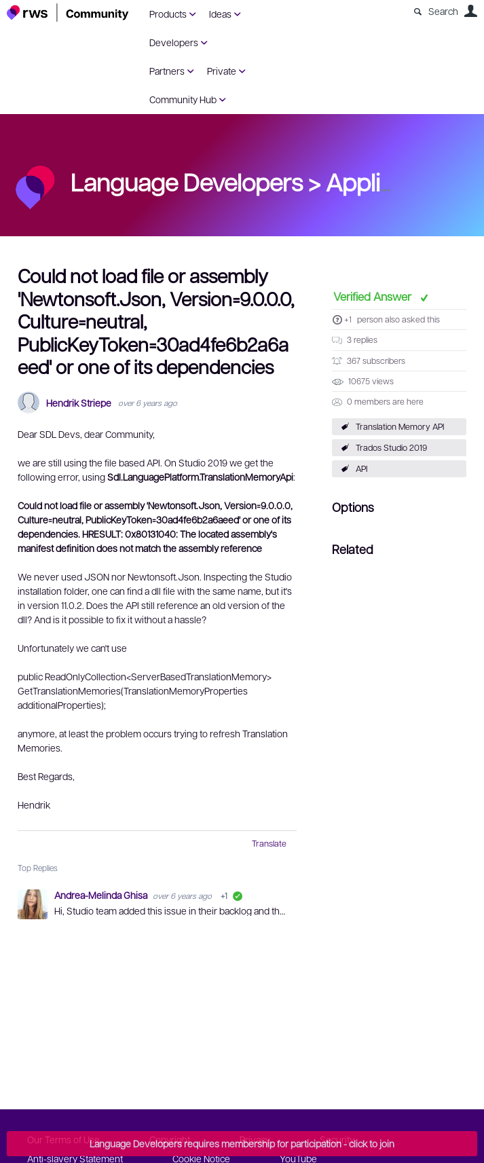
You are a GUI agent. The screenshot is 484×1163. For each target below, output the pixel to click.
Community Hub (183, 99)
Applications (391, 181)
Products (168, 13)
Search (443, 11)
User (470, 11)
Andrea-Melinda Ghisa (101, 895)
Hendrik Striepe (78, 403)
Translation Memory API (400, 426)
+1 (348, 319)
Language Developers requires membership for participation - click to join (242, 1143)
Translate (269, 843)
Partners (167, 70)
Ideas (220, 13)
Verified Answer (373, 296)
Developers (173, 42)
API (361, 468)
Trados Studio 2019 (391, 447)
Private (221, 70)
